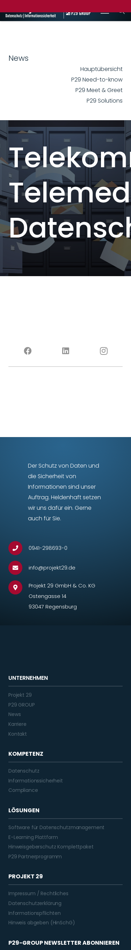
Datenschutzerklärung (34, 903)
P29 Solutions (105, 101)
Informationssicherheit (35, 780)
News (14, 714)
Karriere (17, 724)
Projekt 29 (20, 694)
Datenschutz (23, 770)
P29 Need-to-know (97, 80)
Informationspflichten (34, 913)
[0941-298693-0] (18, 548)
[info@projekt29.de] (18, 568)
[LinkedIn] (65, 351)
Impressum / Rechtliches (38, 893)
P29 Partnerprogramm (35, 856)
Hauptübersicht (101, 69)
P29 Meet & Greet (99, 90)
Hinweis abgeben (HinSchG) (41, 922)
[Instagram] (104, 351)
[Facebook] (27, 351)
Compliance (23, 790)
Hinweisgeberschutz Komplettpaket (51, 846)
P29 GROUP (21, 704)
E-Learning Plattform (33, 837)
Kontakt (17, 733)
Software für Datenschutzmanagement (56, 827)
